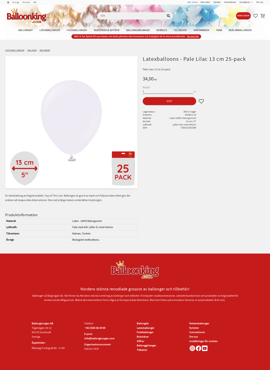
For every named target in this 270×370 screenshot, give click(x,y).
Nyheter (194, 328)
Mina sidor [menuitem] (205, 2)
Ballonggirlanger (146, 345)
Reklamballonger (199, 323)
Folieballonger (145, 332)
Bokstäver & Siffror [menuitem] (106, 30)
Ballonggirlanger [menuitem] (138, 30)
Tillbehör (142, 350)
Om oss (193, 337)
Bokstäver (143, 337)
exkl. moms (192, 2)
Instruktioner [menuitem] (230, 2)
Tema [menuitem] (219, 30)
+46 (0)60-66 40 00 (95, 328)
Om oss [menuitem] (259, 2)
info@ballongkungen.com (99, 338)
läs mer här (193, 36)
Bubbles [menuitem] (162, 30)
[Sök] (168, 15)
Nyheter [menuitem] (217, 2)
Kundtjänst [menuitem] (245, 2)
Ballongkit (143, 323)
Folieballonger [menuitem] (77, 30)
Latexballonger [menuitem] (50, 30)
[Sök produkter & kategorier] (135, 15)
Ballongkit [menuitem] (25, 30)
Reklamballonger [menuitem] (240, 30)
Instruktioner (197, 332)
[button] (255, 16)
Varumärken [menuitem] (201, 30)
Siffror (140, 341)
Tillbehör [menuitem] (180, 30)
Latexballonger (145, 328)
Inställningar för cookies (203, 341)
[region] (71, 230)
